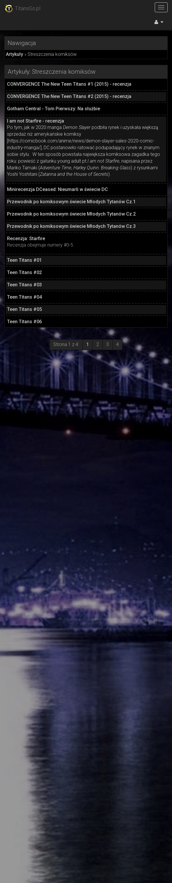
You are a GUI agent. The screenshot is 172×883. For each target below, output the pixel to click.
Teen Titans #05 (24, 309)
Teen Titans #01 (24, 260)
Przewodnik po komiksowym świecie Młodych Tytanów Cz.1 (71, 201)
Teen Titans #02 (24, 272)
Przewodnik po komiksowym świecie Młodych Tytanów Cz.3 (71, 226)
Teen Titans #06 (24, 321)
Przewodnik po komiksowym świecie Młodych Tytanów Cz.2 (71, 214)
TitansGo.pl (22, 8)
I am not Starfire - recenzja (35, 121)
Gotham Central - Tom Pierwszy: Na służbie (53, 108)
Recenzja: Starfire (26, 238)
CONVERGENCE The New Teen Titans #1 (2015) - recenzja (69, 84)
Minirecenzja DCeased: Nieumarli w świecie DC (57, 189)
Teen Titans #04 (24, 297)
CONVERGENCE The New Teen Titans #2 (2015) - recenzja (69, 96)
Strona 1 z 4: (66, 344)
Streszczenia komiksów (52, 54)
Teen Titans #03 (24, 285)
